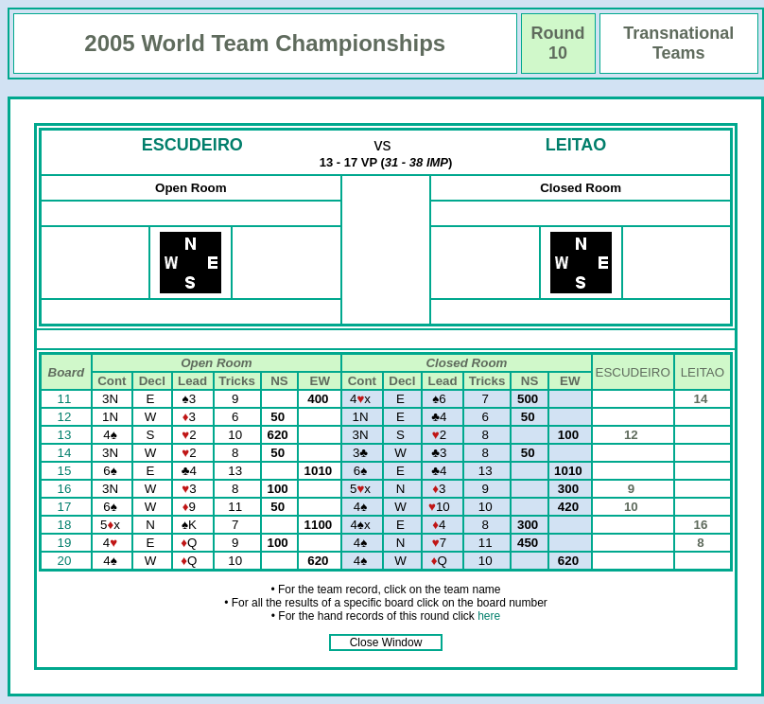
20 (67, 561)
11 (67, 399)
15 (67, 471)
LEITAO (576, 144)
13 (67, 435)
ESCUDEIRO (192, 144)
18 (67, 525)
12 (67, 417)
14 (67, 453)
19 (67, 543)
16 (67, 489)
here (489, 616)
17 (67, 507)
